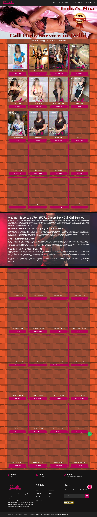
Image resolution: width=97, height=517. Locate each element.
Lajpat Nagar (58, 140)
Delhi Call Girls (18, 298)
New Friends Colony (58, 365)
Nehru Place (38, 207)
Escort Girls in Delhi (38, 514)
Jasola (79, 106)
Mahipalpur (17, 173)
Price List (80, 2)
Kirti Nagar (38, 465)
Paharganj (59, 207)
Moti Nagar (17, 207)
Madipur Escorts (17, 223)
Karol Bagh (38, 140)
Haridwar (58, 432)
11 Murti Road (17, 73)
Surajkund (17, 331)
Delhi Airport (79, 465)
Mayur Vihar (59, 173)
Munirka (17, 365)
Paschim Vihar (79, 365)
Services (67, 2)
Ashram (38, 73)
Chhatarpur (79, 73)
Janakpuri (79, 331)
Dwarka (17, 106)
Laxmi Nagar (79, 140)
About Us (60, 2)
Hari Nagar (59, 465)
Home (55, 2)
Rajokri (59, 398)
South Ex (58, 331)
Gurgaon (38, 365)
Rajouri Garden (79, 398)
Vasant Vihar (58, 298)
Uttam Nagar (79, 432)
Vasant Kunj (79, 298)
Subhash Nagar (38, 331)
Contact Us (91, 2)
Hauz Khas (59, 106)
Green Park (38, 106)
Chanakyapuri (59, 73)
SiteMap (46, 514)
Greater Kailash (38, 432)
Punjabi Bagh (17, 398)
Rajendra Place (38, 398)
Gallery (73, 2)
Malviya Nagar (38, 173)
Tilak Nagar (17, 465)
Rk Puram (17, 432)
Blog (85, 2)
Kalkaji (17, 140)
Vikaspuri (38, 298)
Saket (79, 207)
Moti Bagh (79, 173)
